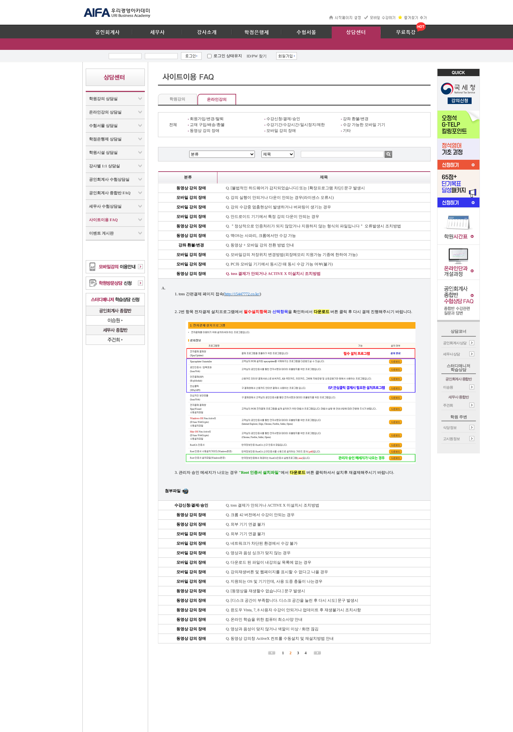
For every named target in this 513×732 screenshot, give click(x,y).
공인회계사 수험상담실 (109, 179)
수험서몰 (306, 32)
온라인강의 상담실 (105, 112)
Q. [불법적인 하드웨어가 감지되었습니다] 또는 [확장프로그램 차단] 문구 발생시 (295, 188)
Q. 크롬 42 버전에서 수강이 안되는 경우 (260, 514)
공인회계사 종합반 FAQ (109, 193)
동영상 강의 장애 (203, 130)
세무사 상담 (451, 354)
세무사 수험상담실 (105, 206)
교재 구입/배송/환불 (206, 124)
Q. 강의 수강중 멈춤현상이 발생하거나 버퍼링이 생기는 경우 (278, 207)
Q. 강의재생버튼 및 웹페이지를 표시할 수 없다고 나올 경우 (277, 572)
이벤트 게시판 (101, 233)
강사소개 (207, 32)
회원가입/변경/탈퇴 (206, 118)
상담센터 (356, 32)
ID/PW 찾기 (257, 56)
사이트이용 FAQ (103, 220)
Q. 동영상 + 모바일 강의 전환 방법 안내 (260, 245)
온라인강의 (217, 99)
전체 (173, 124)
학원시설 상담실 (103, 152)
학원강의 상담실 (103, 98)
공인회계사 (107, 32)
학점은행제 (256, 32)
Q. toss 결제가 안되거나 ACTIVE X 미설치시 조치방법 (273, 273)
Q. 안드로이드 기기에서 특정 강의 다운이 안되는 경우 (273, 216)
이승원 (448, 387)
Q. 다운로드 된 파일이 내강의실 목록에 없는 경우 (269, 562)
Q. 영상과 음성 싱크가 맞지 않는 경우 (258, 553)
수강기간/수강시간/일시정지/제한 (294, 124)
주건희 (448, 405)
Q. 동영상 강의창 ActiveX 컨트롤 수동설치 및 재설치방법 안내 (280, 638)
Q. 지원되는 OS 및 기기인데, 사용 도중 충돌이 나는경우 (274, 581)
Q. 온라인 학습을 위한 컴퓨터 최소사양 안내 (264, 619)
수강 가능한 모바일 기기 (363, 124)
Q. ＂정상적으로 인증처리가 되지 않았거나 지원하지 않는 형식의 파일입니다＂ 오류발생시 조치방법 (313, 226)
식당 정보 (450, 427)
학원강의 (177, 99)
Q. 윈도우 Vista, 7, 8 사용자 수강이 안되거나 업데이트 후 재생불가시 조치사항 (293, 610)
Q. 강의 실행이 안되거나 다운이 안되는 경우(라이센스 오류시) (280, 197)
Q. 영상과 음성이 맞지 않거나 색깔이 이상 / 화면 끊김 (272, 629)
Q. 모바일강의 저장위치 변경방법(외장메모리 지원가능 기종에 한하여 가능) (292, 254)
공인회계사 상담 (455, 343)
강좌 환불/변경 (354, 118)
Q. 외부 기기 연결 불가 (245, 524)
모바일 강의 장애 (280, 130)
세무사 (157, 32)
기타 (346, 130)
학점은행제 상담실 (105, 139)
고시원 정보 (451, 439)
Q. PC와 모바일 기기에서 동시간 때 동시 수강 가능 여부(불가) (279, 264)
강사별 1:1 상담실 (104, 166)
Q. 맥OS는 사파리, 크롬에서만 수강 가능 (261, 235)
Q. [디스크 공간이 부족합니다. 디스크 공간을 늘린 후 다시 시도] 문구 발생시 (292, 600)
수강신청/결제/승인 (282, 118)
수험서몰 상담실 (103, 125)
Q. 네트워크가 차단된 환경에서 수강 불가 (262, 543)
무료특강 (406, 32)
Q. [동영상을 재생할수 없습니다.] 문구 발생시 (265, 591)
